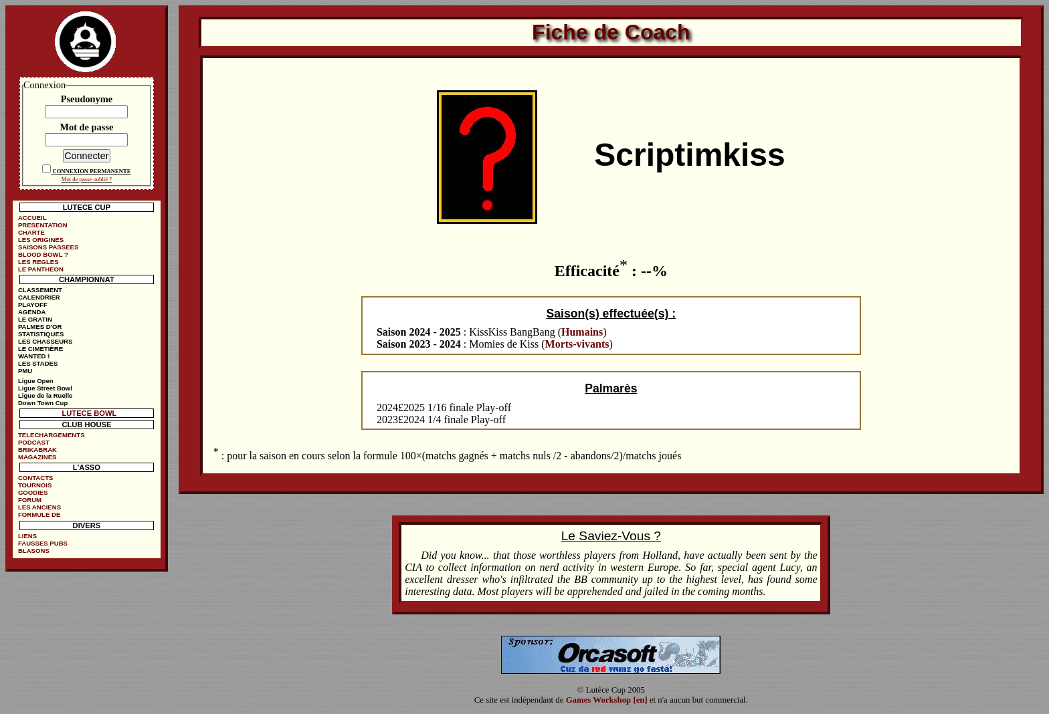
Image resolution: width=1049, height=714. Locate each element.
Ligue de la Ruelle (45, 395)
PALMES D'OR (40, 326)
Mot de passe (86, 127)
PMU (25, 370)
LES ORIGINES (41, 239)
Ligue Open (36, 380)
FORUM (29, 499)
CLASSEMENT (40, 289)
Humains (582, 332)
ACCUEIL (32, 217)
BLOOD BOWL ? (43, 254)
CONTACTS (36, 477)
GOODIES (33, 492)
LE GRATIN (35, 319)
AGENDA (32, 312)
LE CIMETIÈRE (40, 348)
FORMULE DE (39, 514)
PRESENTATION (43, 225)
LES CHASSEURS (45, 341)
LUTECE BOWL (89, 413)
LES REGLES (38, 261)
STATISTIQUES (41, 334)
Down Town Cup (43, 402)
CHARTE (31, 232)
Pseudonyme (87, 99)
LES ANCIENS (39, 507)
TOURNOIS (35, 485)
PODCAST (34, 442)
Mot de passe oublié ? (87, 179)
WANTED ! (34, 356)
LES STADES (38, 363)
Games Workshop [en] (607, 700)
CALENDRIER (39, 297)
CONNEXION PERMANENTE (91, 171)
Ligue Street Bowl (45, 388)
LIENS (27, 536)
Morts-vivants (577, 344)
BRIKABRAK (37, 449)
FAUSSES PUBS (43, 543)
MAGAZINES (37, 457)
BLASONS (34, 550)
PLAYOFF (32, 304)
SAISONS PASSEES (48, 247)
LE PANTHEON (41, 269)
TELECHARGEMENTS (51, 435)
